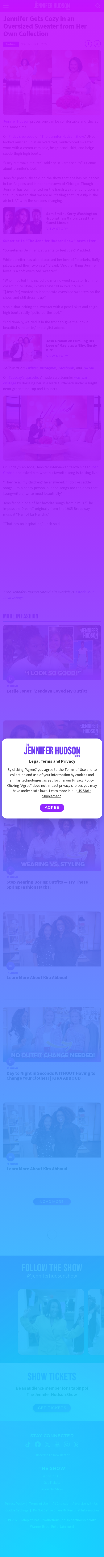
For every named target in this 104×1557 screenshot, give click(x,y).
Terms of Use (75, 769)
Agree (52, 807)
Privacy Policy (82, 780)
